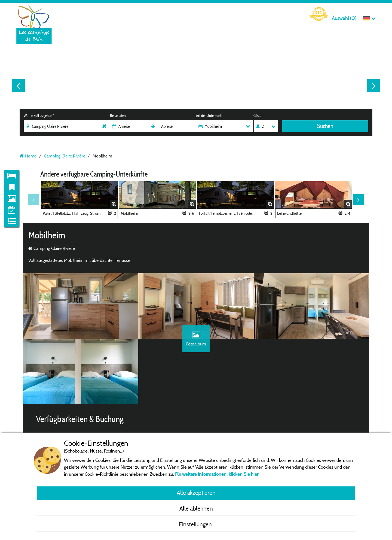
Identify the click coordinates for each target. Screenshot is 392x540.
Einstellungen (196, 524)
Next (373, 85)
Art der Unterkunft (209, 115)
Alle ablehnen (196, 508)
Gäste (257, 115)
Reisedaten (118, 115)
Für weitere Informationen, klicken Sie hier (216, 474)
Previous (18, 85)
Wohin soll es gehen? (39, 115)
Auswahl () (344, 18)
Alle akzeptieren (196, 492)
